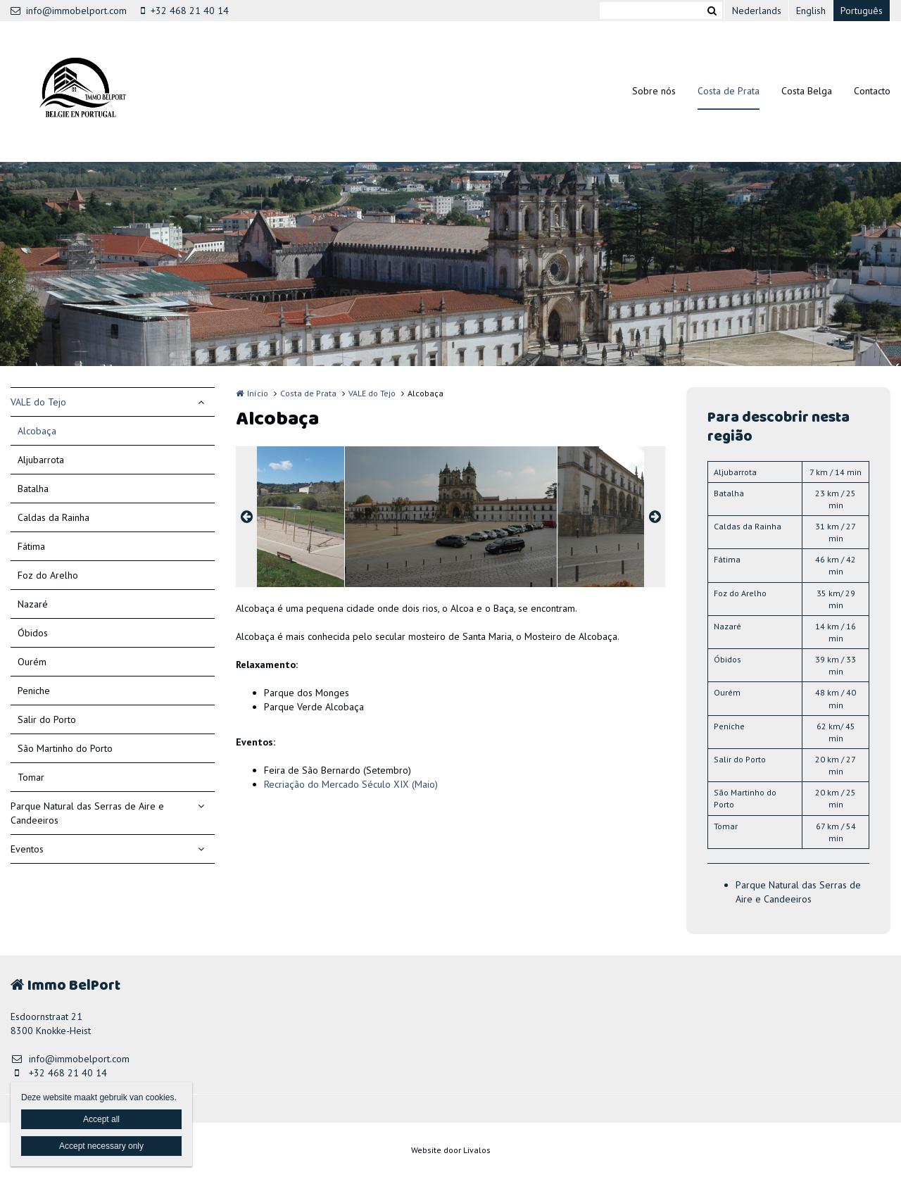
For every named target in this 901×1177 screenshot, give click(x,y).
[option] (451, 516)
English (811, 10)
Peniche (34, 690)
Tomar (31, 777)
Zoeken (711, 10)
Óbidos (33, 633)
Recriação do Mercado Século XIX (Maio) (351, 784)
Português (861, 10)
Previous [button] (246, 516)
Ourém (32, 661)
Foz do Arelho (48, 575)
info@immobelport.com (69, 10)
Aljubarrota (41, 459)
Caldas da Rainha (53, 517)
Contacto (872, 90)
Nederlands (756, 10)
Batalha (33, 488)
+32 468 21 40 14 (185, 10)
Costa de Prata (729, 90)
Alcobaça (37, 430)
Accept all (101, 1119)
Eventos (27, 849)
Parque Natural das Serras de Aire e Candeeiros (87, 813)
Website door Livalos (451, 1150)
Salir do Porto (47, 719)
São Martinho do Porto (65, 748)
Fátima (31, 546)
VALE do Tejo (38, 402)
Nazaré (33, 604)
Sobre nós (654, 90)
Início (257, 393)
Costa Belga (806, 90)
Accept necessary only (101, 1146)
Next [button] (654, 516)
